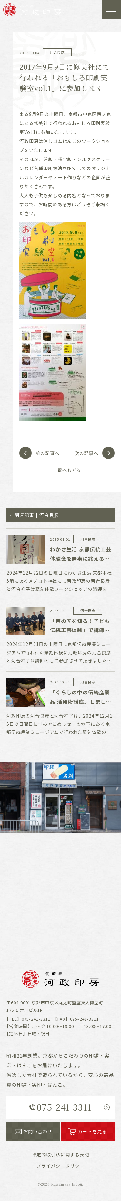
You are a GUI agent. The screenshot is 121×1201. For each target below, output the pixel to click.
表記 (60, 1154)
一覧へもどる (67, 470)
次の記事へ (86, 453)
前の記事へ (47, 453)
